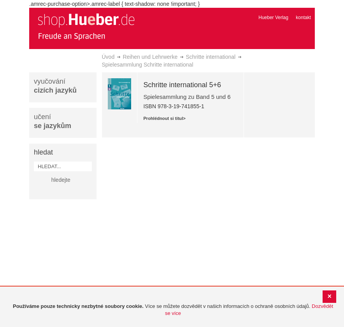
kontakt (303, 17)
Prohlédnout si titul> (164, 118)
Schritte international (211, 57)
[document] (173, 310)
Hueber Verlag (273, 17)
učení (52, 121)
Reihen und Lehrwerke (150, 57)
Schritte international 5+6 (182, 85)
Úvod (108, 57)
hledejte (60, 180)
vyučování (55, 85)
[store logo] (86, 26)
